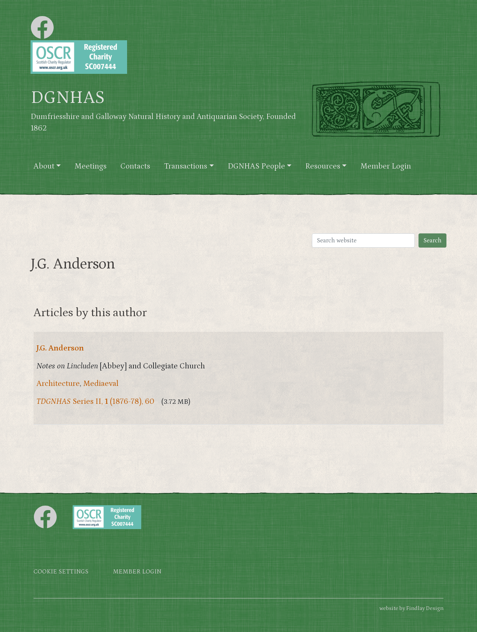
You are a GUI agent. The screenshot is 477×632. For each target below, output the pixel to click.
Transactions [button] (185, 166)
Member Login (385, 166)
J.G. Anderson (60, 348)
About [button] (44, 166)
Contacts (135, 166)
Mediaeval (101, 383)
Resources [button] (322, 166)
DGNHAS (68, 98)
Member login (137, 571)
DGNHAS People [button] (256, 166)
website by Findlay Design (411, 608)
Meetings (91, 166)
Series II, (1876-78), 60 (95, 401)
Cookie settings (61, 571)
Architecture (58, 383)
